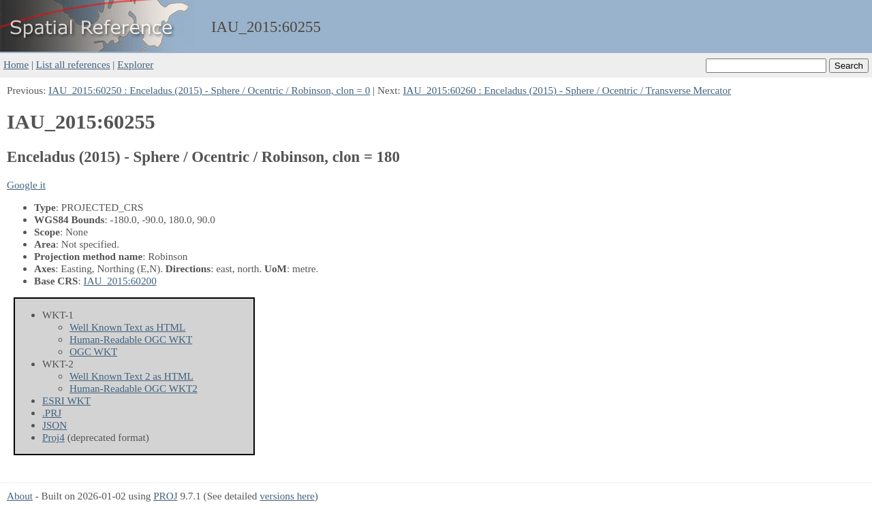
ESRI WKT (66, 400)
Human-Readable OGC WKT (130, 339)
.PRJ (51, 412)
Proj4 (53, 437)
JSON (54, 425)
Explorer (135, 64)
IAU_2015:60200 (120, 280)
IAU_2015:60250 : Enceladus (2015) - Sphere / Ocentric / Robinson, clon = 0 (209, 90)
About (20, 496)
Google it (26, 185)
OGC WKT (93, 351)
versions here (287, 496)
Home (16, 64)
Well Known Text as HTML (127, 327)
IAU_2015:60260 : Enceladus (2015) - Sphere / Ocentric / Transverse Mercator (567, 90)
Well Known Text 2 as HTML (131, 376)
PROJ (165, 496)
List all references (73, 64)
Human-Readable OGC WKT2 (133, 388)
